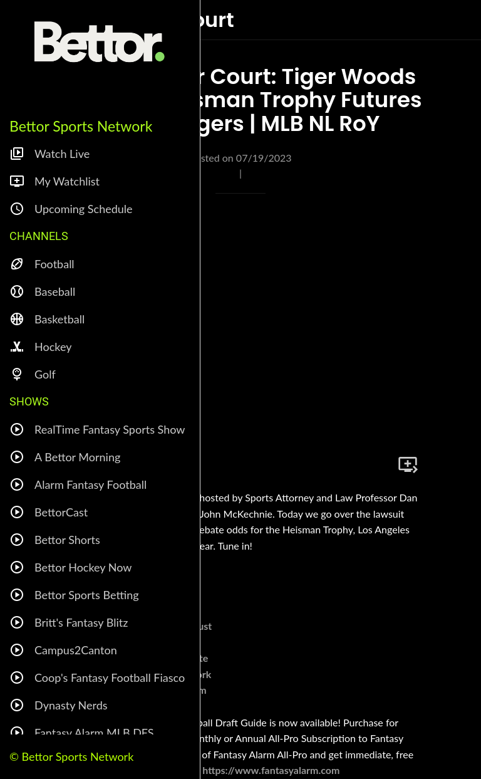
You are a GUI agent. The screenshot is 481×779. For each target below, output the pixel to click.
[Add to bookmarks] (408, 464)
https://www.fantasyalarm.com (270, 770)
